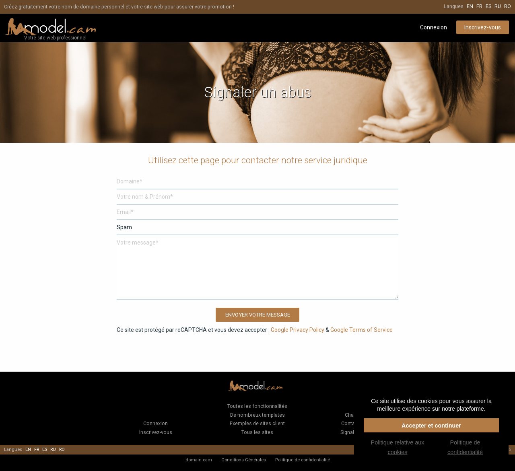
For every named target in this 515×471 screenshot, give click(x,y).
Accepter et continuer (431, 425)
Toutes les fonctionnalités (257, 406)
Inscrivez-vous (482, 27)
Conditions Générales (243, 460)
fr (479, 6)
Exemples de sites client (257, 423)
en (470, 6)
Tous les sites (257, 432)
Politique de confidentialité (302, 460)
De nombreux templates (257, 415)
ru (497, 6)
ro (507, 6)
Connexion (433, 27)
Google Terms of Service (361, 330)
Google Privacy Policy (297, 330)
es (488, 6)
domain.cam (198, 460)
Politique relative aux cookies (397, 447)
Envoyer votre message (257, 315)
